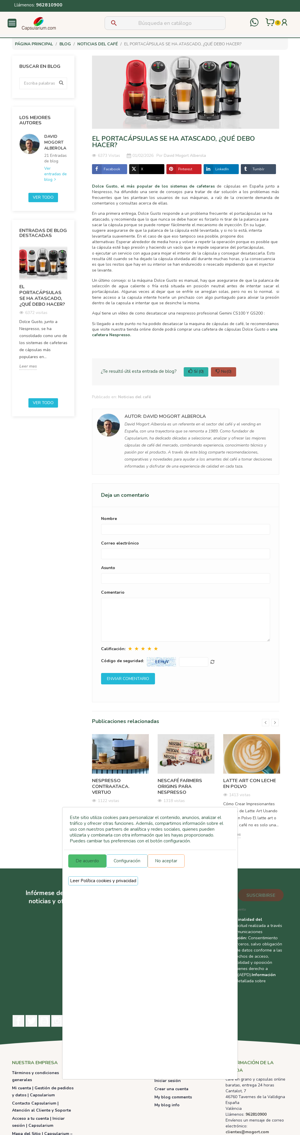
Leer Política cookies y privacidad (103, 881)
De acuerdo (87, 861)
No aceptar (166, 861)
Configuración (127, 861)
